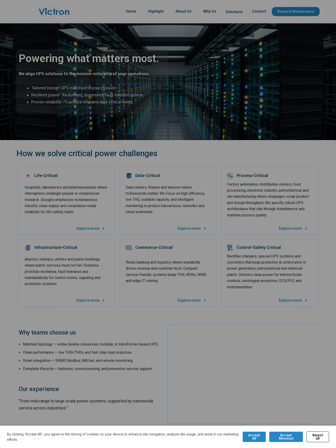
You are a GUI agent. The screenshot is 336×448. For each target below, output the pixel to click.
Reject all (317, 436)
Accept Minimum (286, 436)
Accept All (254, 436)
